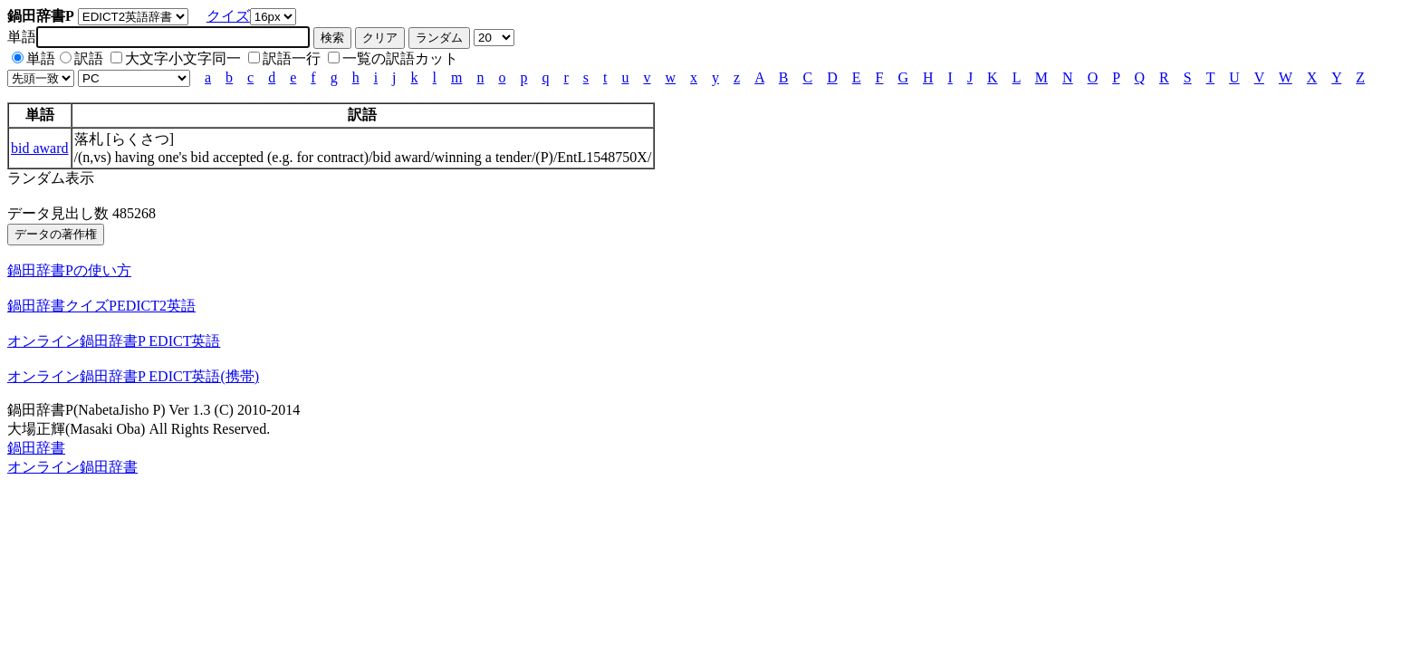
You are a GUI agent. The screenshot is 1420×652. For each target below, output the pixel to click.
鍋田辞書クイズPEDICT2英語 (101, 305)
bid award (40, 148)
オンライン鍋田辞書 (72, 467)
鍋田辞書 (36, 447)
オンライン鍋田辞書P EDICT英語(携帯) (133, 376)
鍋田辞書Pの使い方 (69, 270)
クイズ (228, 16)
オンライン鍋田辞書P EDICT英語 (113, 341)
